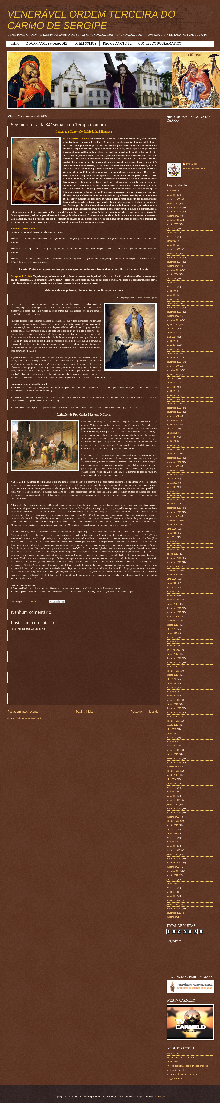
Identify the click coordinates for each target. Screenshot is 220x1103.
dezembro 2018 (174, 558)
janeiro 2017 (172, 654)
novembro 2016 (174, 662)
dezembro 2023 (174, 307)
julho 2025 (171, 228)
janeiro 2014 (172, 804)
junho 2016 (172, 683)
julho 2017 (171, 629)
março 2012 (172, 896)
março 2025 (172, 245)
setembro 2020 (174, 470)
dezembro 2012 (174, 858)
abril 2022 (171, 391)
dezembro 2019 (174, 508)
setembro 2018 (174, 570)
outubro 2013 (173, 817)
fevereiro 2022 (173, 399)
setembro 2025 (174, 220)
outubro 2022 (173, 366)
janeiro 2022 (172, 403)
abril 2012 (171, 892)
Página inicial (84, 711)
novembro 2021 (174, 412)
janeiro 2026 (172, 203)
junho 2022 (172, 382)
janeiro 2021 (172, 453)
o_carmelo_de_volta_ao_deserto (182, 1074)
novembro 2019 (174, 512)
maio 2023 (171, 337)
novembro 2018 (174, 562)
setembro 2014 (174, 771)
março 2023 (172, 345)
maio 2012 (171, 887)
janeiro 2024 (172, 303)
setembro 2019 (174, 520)
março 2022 (172, 395)
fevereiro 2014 (173, 800)
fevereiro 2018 (173, 600)
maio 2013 (171, 837)
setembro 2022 (174, 370)
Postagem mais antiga (145, 711)
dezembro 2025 (174, 207)
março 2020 (172, 495)
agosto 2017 (172, 625)
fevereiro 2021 (173, 449)
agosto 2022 (172, 374)
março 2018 (172, 595)
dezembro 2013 (174, 808)
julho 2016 (171, 679)
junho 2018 (172, 583)
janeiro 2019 (172, 554)
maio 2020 (171, 487)
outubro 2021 (173, 416)
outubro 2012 (173, 867)
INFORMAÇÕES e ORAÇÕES (47, 43)
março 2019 (172, 545)
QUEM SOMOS (85, 43)
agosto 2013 (172, 825)
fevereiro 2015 (173, 750)
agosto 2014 (172, 775)
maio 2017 (171, 637)
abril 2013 (171, 841)
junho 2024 (172, 282)
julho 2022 (171, 378)
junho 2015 (172, 733)
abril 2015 (171, 741)
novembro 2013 (174, 812)
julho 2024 (171, 278)
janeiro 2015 (172, 754)
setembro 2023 (174, 320)
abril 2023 (171, 341)
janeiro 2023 (172, 353)
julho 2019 (171, 529)
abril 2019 (171, 541)
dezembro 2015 (174, 708)
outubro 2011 (173, 917)
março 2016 (172, 695)
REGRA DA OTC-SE (117, 43)
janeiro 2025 (172, 253)
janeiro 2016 (172, 704)
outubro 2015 (173, 716)
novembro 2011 (174, 913)
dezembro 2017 (174, 608)
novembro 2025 (174, 211)
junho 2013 (172, 833)
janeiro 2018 (172, 604)
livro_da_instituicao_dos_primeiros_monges (187, 1066)
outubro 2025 (173, 216)
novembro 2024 (174, 262)
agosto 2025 (172, 224)
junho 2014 (172, 783)
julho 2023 (171, 328)
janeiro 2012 (172, 904)
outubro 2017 (173, 616)
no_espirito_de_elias (176, 1070)
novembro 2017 (174, 612)
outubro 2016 (173, 666)
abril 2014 (171, 791)
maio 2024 (171, 286)
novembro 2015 (174, 712)
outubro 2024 (173, 266)
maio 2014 (171, 787)
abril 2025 (171, 241)
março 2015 (172, 746)
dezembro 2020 (174, 458)
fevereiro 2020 (173, 499)
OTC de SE (191, 164)
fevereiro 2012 (173, 900)
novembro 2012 (174, 862)
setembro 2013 (174, 821)
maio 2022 (171, 387)
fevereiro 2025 (173, 249)
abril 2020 (171, 491)
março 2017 (172, 645)
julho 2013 (171, 829)
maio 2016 (171, 687)
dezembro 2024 (174, 257)
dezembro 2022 (174, 358)
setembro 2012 (174, 871)
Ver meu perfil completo (194, 168)
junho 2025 (172, 232)
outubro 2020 (173, 466)
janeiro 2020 (172, 504)
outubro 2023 (173, 316)
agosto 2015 (172, 725)
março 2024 (172, 295)
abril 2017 (171, 641)
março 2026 (172, 195)
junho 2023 (172, 332)
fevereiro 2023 (173, 349)
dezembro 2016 (174, 658)
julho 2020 (171, 478)
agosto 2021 (172, 424)
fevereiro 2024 (173, 299)
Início (15, 43)
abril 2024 (171, 291)
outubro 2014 (173, 767)
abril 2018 (171, 591)
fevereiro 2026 (173, 199)
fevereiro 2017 (173, 650)
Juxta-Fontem (173, 1053)
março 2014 (172, 796)
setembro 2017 (174, 620)
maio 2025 (171, 236)
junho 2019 (172, 533)
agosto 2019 (172, 524)
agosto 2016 (172, 675)
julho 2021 (171, 428)
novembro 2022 (174, 362)
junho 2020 (172, 483)
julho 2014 (171, 779)
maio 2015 (171, 737)
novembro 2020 (174, 462)
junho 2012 (172, 883)
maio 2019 (171, 537)
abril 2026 (171, 190)
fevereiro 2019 (173, 549)
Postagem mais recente (22, 711)
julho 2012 (171, 879)
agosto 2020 (172, 474)
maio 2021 (171, 437)
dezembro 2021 (174, 408)
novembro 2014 (174, 762)
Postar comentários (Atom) (28, 718)
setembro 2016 (174, 671)
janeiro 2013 (172, 854)
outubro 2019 (173, 516)
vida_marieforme (174, 1078)
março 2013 (172, 846)
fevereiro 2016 (173, 700)
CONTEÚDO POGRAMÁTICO (159, 43)
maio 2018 (171, 587)
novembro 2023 (174, 312)
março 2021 (172, 445)
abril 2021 (171, 441)
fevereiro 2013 (173, 850)
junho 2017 (172, 633)
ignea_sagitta (173, 1062)
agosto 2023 (172, 324)
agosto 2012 (172, 875)
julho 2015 (171, 729)
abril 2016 (171, 691)
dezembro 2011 (174, 908)
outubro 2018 (173, 566)
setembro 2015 (174, 721)
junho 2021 (172, 433)
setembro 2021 (174, 420)
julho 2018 (171, 579)
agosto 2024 (172, 274)
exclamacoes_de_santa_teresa (181, 1057)
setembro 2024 (174, 270)
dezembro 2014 (174, 758)
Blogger (161, 1096)
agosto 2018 (172, 574)
